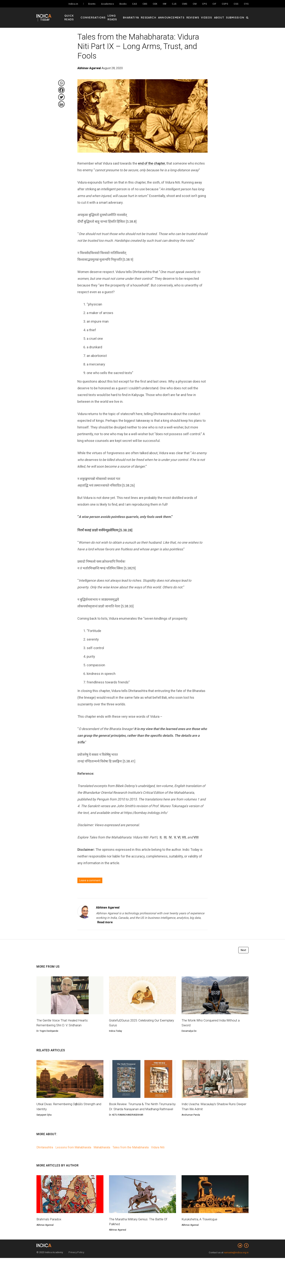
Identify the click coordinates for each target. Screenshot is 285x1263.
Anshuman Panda (191, 1115)
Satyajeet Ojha (44, 1115)
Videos (210, 15)
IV (170, 837)
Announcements (178, 15)
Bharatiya (142, 15)
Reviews (198, 15)
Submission (236, 15)
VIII (196, 837)
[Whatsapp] (61, 83)
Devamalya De (189, 1031)
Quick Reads (80, 15)
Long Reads (124, 15)
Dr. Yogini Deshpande (47, 1031)
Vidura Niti (157, 1152)
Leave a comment (89, 880)
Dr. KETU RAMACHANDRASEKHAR (126, 1119)
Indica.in (73, 4)
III (165, 837)
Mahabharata (102, 1152)
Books (123, 4)
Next (243, 950)
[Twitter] (61, 97)
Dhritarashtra (44, 1152)
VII (184, 837)
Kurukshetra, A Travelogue (200, 1224)
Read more (105, 922)
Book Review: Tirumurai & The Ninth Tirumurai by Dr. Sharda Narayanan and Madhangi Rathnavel (141, 1109)
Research (158, 15)
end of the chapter (151, 163)
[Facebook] (61, 90)
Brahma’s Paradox (49, 1224)
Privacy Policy (76, 1257)
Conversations (102, 15)
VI (178, 837)
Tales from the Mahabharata (131, 1152)
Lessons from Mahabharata (73, 1152)
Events (91, 4)
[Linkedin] (61, 104)
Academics (107, 4)
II (160, 837)
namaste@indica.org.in (236, 1257)
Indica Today (115, 1031)
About (221, 15)
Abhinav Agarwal (107, 907)
